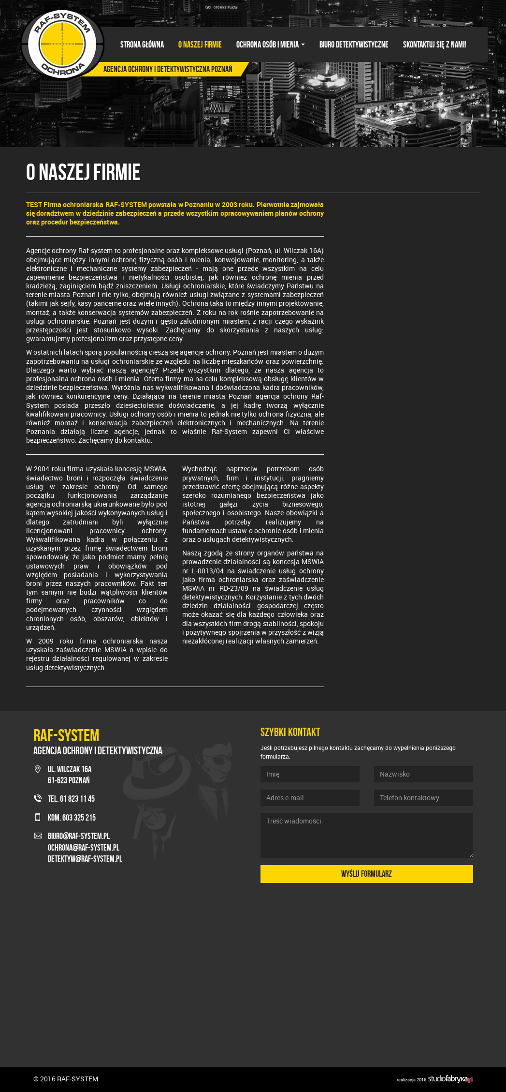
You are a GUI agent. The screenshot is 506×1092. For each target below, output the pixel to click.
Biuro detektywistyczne (354, 44)
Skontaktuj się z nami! (434, 44)
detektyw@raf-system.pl (85, 859)
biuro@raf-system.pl (79, 836)
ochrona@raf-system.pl (83, 848)
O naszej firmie (200, 44)
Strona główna (142, 44)
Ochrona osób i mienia (270, 44)
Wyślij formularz (366, 874)
